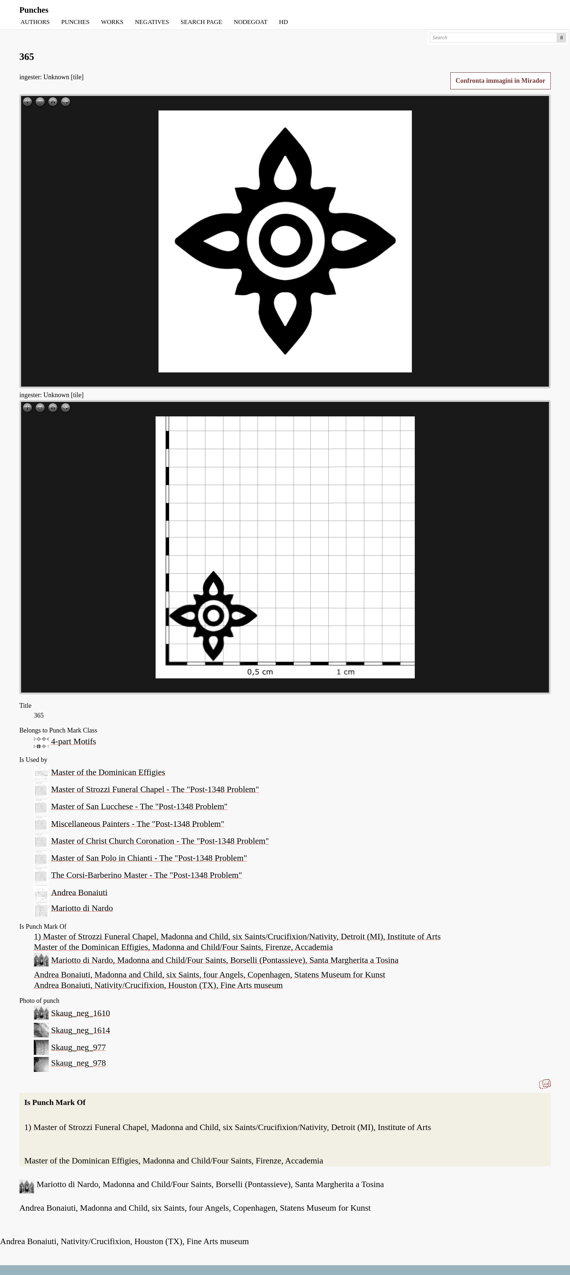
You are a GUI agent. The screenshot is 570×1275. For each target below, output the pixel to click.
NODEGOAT (251, 22)
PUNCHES (75, 22)
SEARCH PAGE (201, 22)
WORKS (112, 22)
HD (283, 22)
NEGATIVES (152, 22)
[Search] (493, 38)
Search (561, 38)
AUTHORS (35, 22)
